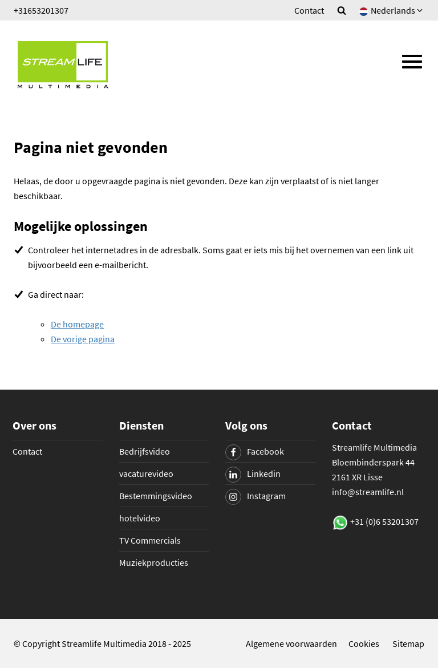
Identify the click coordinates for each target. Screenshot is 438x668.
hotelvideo (139, 518)
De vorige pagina (83, 339)
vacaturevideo (146, 473)
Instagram (255, 495)
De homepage (77, 324)
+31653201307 (41, 10)
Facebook (254, 451)
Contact (309, 10)
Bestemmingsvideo (155, 495)
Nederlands (391, 10)
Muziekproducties (153, 562)
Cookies (363, 643)
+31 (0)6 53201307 (384, 521)
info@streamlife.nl (368, 491)
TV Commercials (150, 540)
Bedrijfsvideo (144, 451)
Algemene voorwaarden (291, 643)
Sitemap (408, 643)
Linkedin (253, 473)
